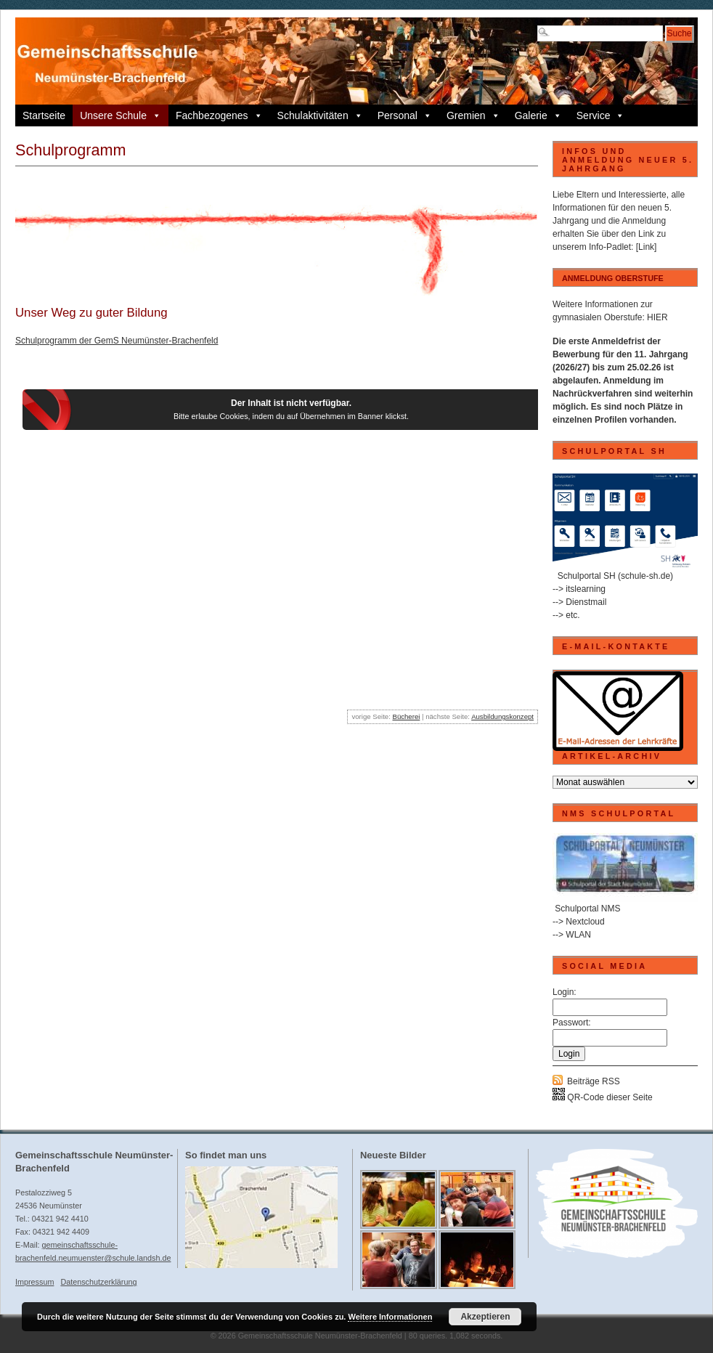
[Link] (646, 247)
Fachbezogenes (219, 115)
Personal (405, 115)
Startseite (44, 115)
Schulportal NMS (587, 908)
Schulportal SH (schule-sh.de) (615, 576)
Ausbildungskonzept (502, 716)
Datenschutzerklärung (98, 1281)
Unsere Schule (120, 115)
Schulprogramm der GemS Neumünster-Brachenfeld (116, 341)
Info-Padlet (610, 247)
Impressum (34, 1281)
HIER (657, 317)
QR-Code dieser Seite (603, 1097)
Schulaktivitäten (320, 115)
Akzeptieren (485, 1317)
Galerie (538, 115)
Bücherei (406, 716)
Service (600, 115)
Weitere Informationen (390, 1316)
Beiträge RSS (593, 1081)
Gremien (473, 115)
